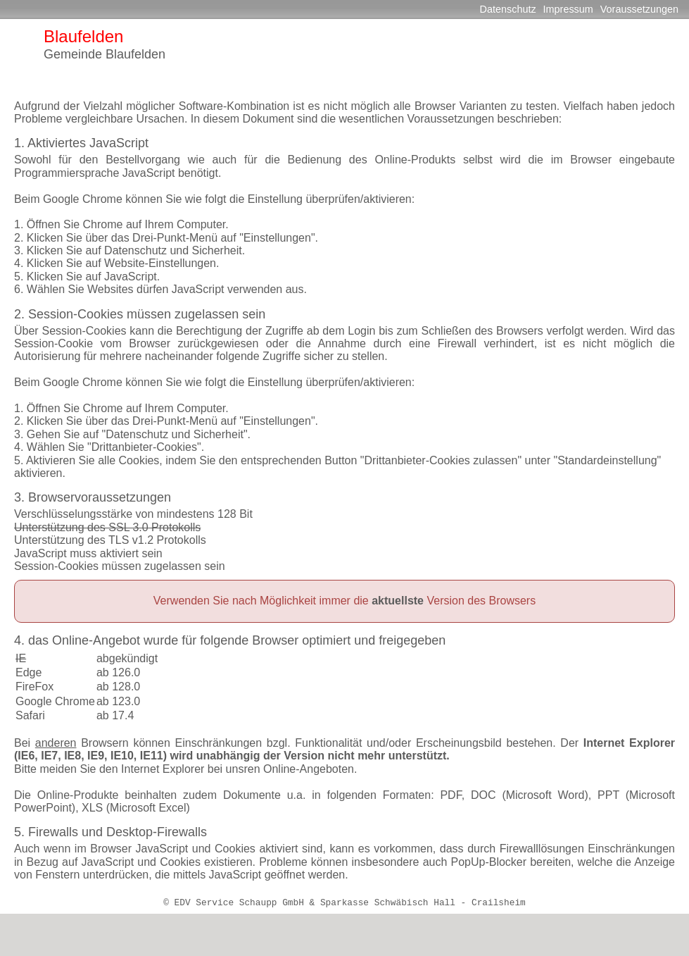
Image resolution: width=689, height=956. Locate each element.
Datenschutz (508, 9)
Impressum (568, 9)
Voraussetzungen (639, 9)
